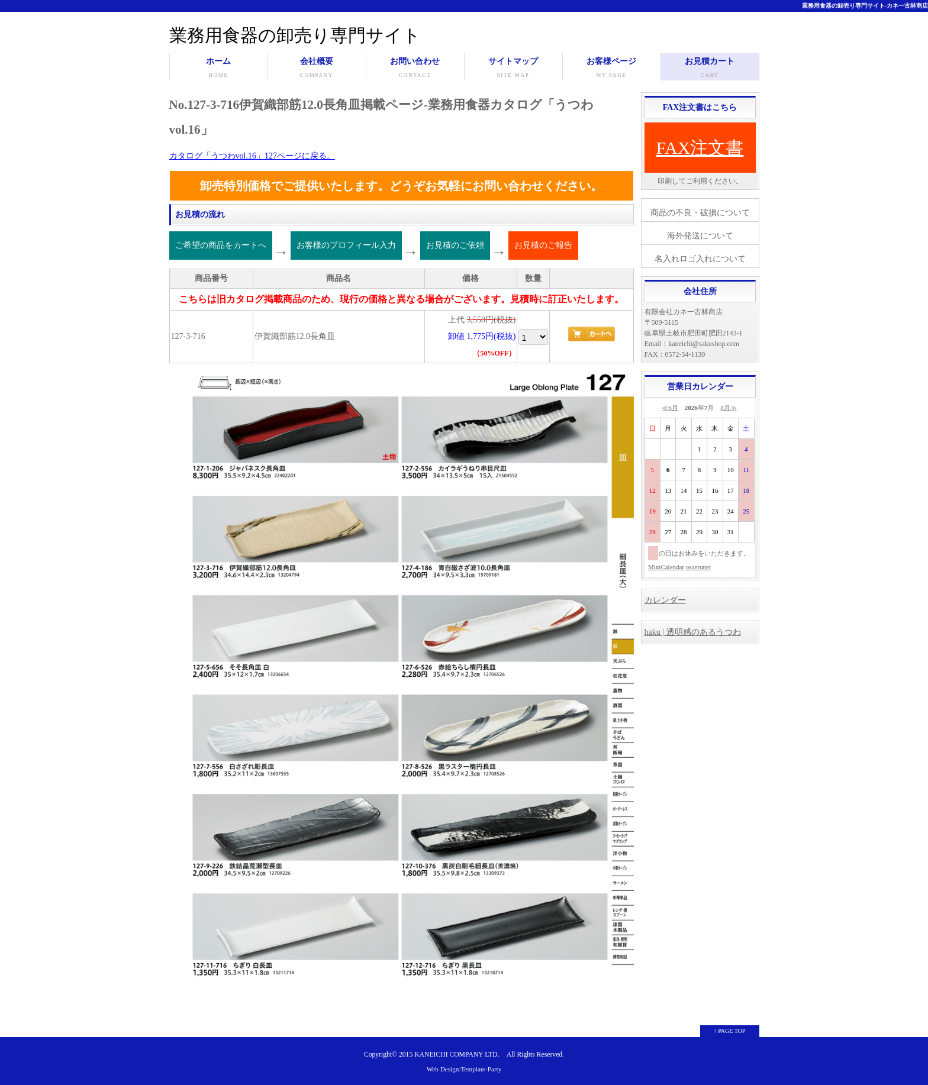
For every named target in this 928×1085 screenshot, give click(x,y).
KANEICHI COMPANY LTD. (456, 1054)
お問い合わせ (415, 68)
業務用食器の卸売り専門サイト (295, 35)
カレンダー (665, 600)
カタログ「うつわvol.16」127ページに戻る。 (252, 155)
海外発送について (700, 235)
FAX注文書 (700, 147)
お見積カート (710, 68)
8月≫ (728, 407)
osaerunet (698, 566)
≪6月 (670, 407)
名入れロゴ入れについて (700, 258)
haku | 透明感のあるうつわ (693, 632)
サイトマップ (513, 68)
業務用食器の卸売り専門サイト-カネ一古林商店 (865, 5)
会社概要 (317, 68)
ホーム (219, 68)
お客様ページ (611, 68)
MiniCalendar (666, 566)
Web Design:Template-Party (464, 1069)
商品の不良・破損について (700, 212)
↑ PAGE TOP (730, 1031)
